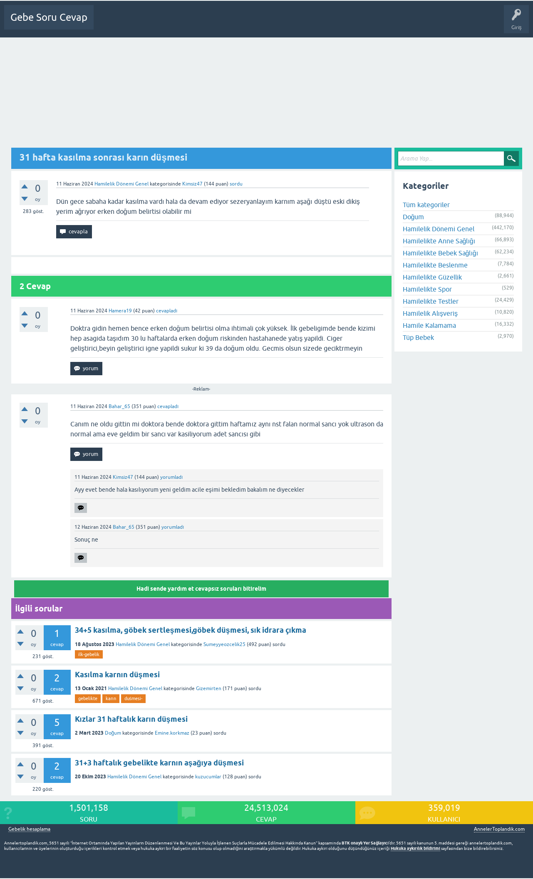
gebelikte (87, 698)
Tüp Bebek (418, 337)
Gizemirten (208, 688)
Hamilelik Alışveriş (430, 313)
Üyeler (227, 23)
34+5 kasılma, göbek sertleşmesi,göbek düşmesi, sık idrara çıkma (190, 630)
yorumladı (171, 477)
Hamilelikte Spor (427, 289)
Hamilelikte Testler (431, 301)
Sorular (138, 23)
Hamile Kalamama (429, 325)
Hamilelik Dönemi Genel (121, 184)
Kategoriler (197, 23)
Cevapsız (165, 23)
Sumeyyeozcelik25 (224, 644)
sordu (236, 184)
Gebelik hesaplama (29, 829)
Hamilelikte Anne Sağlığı (439, 241)
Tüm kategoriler (426, 204)
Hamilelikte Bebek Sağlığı (440, 253)
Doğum (113, 733)
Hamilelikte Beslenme (435, 265)
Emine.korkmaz (172, 733)
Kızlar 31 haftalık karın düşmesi (131, 719)
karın (111, 698)
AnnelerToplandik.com (499, 829)
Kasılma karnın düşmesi (117, 674)
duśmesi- (133, 698)
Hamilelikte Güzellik (432, 277)
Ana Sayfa (110, 23)
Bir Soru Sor (258, 23)
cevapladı (166, 311)
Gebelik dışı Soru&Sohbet (311, 23)
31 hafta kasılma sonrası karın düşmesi (103, 157)
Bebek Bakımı (366, 23)
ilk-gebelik (88, 654)
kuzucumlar (208, 777)
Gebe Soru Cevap (48, 17)
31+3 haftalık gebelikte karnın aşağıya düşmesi (159, 762)
